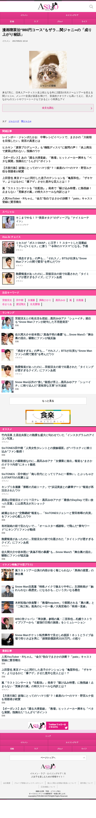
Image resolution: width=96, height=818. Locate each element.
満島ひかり (45, 300)
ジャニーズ (14, 121)
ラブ (36, 749)
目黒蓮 (79, 300)
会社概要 (6, 783)
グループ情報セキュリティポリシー (28, 783)
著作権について (86, 783)
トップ (48, 736)
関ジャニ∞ (26, 121)
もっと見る (48, 401)
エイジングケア (22, 225)
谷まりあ (7, 304)
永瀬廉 (31, 300)
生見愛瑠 (35, 304)
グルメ (60, 749)
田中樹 (19, 300)
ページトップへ (48, 757)
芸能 (12, 749)
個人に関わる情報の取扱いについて (61, 783)
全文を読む (48, 108)
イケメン (19, 250)
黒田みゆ (60, 300)
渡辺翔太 (21, 304)
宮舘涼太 (7, 300)
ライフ (84, 749)
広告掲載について (48, 787)
